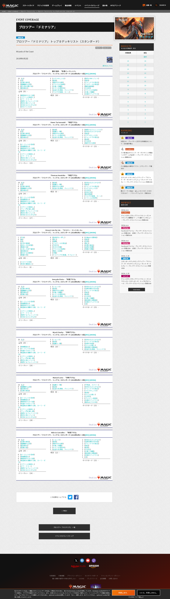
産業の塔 (24, 294)
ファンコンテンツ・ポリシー (110, 576)
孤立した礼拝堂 (26, 245)
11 (128, 81)
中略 (54, 253)
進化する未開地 (26, 253)
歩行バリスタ (26, 107)
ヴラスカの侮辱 (58, 84)
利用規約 (53, 576)
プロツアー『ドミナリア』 (27, 11)
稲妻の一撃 (57, 131)
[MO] (87, 73)
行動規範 (61, 576)
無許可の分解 (58, 82)
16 (128, 61)
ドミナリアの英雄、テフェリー (64, 255)
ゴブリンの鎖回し (27, 97)
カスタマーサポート (91, 576)
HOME (4, 11)
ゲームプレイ (57, 5)
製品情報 (68, 5)
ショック (56, 286)
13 (128, 73)
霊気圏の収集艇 (91, 300)
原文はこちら (108, 66)
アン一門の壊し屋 (27, 209)
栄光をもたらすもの (28, 105)
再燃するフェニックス (29, 101)
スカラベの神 (26, 262)
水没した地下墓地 (27, 249)
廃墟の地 (24, 255)
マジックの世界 (43, 5)
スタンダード (107, 48)
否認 (86, 241)
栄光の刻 (88, 192)
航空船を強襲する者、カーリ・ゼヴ (31, 151)
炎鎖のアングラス (91, 94)
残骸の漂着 (89, 249)
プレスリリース (92, 578)
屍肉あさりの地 (91, 402)
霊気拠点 (24, 88)
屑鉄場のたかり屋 (27, 95)
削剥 (54, 80)
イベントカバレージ (91, 5)
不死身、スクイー (91, 385)
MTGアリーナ (115, 5)
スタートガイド (28, 5)
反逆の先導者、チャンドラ (63, 90)
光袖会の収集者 (91, 237)
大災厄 (87, 88)
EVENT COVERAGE (13, 11)
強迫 (86, 80)
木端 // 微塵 (57, 86)
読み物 (104, 5)
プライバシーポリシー (74, 576)
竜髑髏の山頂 (26, 84)
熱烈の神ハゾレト (27, 103)
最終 (145, 57)
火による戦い (90, 345)
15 (128, 65)
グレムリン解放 (91, 398)
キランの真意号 (58, 88)
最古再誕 (88, 194)
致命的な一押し (58, 237)
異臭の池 (24, 247)
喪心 (54, 239)
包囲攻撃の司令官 (91, 288)
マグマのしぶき (58, 78)
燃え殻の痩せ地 (26, 86)
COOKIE (81, 578)
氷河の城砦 (25, 243)
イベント (78, 5)
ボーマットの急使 (27, 144)
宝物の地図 (89, 343)
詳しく (141, 597)
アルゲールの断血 (91, 84)
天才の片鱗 (57, 247)
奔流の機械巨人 (26, 264)
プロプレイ (99, 48)
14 (128, 69)
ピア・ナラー (26, 99)
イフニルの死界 (91, 198)
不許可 (55, 245)
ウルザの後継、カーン (61, 92)
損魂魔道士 (25, 146)
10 (128, 85)
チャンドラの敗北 (91, 82)
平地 (22, 237)
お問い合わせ (113, 578)
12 (128, 77)
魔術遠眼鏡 (89, 86)
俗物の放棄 (89, 247)
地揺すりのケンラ (27, 350)
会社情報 (103, 578)
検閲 (54, 241)
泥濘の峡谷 (25, 82)
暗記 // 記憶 (57, 251)
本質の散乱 (89, 245)
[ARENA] (92, 73)
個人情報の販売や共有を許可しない (64, 578)
